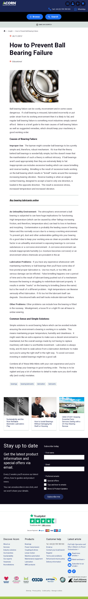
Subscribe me (53, 496)
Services (6, 547)
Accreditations (8, 565)
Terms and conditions (54, 556)
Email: (47, 464)
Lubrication (29, 562)
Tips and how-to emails (56, 485)
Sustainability (8, 556)
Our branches (8, 553)
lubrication (41, 384)
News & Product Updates (57, 489)
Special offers (53, 481)
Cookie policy (46, 591)
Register (49, 553)
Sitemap (28, 591)
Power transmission (32, 547)
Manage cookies (57, 591)
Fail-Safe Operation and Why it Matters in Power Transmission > (77, 546)
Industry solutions (9, 550)
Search (54, 17)
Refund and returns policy (55, 559)
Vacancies (7, 562)
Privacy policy (36, 591)
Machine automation (32, 556)
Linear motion (30, 553)
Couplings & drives (31, 550)
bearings (14, 384)
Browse (36, 17)
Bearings (28, 544)
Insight (10, 31)
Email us (49, 547)
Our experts (7, 559)
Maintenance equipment (34, 559)
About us (6, 544)
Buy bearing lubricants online (24, 200)
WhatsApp (79, 9)
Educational (17, 61)
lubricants (52, 384)
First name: (49, 453)
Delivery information (53, 562)
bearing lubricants (27, 384)
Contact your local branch (55, 550)
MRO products (30, 565)
